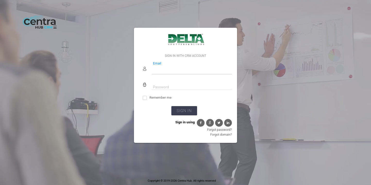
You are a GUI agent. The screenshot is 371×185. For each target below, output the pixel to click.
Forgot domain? (221, 134)
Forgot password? (219, 130)
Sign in (184, 110)
